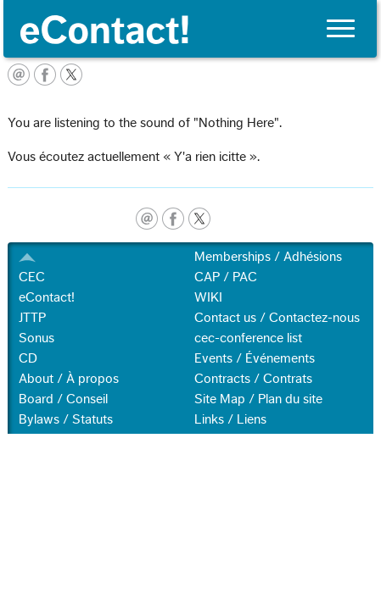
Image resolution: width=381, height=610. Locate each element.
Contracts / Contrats (253, 378)
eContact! (47, 297)
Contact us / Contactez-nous (277, 317)
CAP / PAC (225, 277)
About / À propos (69, 378)
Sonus (36, 338)
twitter (199, 219)
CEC (32, 277)
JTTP (32, 317)
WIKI (208, 297)
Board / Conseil (63, 399)
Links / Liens (230, 419)
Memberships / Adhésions (268, 256)
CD (28, 358)
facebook (173, 219)
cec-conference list (248, 338)
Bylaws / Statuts (66, 419)
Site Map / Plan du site (258, 399)
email (147, 219)
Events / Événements (254, 358)
